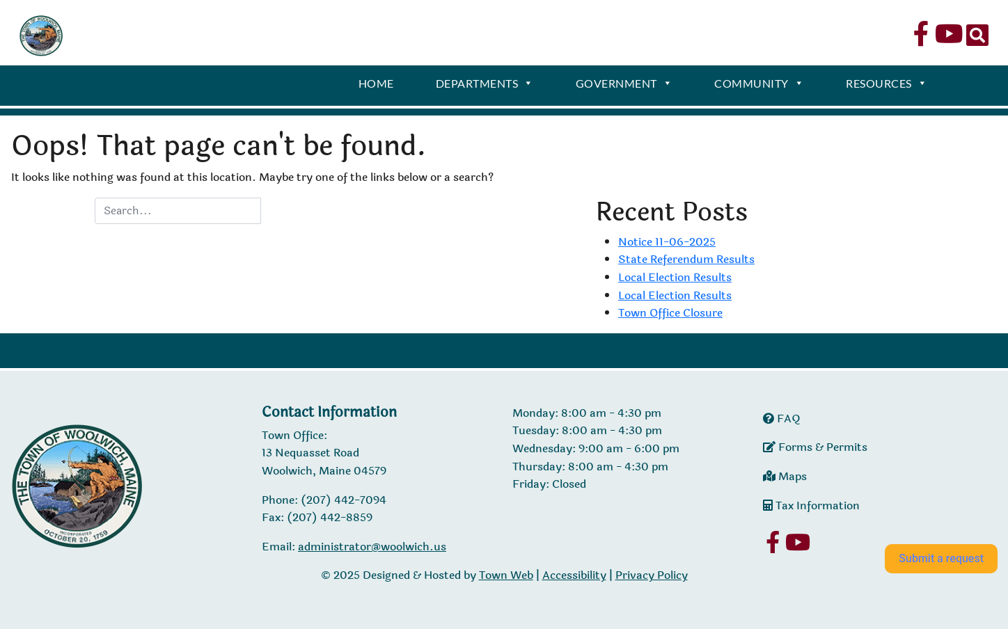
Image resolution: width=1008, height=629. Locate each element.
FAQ (782, 418)
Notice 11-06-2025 (667, 241)
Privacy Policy (651, 575)
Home (376, 83)
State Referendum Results (686, 259)
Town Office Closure (670, 312)
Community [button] (759, 85)
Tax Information (811, 505)
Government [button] (624, 85)
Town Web (506, 575)
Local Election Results (675, 277)
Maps (785, 476)
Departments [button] (485, 85)
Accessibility (574, 575)
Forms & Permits (815, 447)
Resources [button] (886, 85)
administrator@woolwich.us (372, 546)
